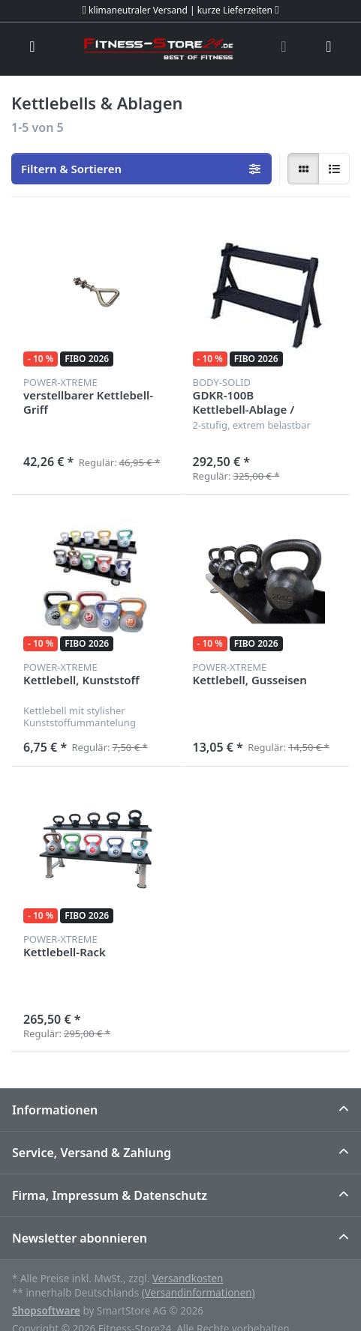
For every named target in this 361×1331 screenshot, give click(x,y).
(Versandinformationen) (198, 1293)
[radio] (303, 168)
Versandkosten (187, 1278)
